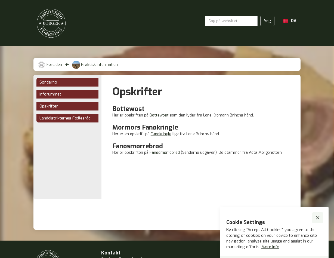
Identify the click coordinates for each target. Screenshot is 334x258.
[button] (290, 21)
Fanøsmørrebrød (165, 152)
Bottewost (160, 115)
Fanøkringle (161, 134)
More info (270, 247)
